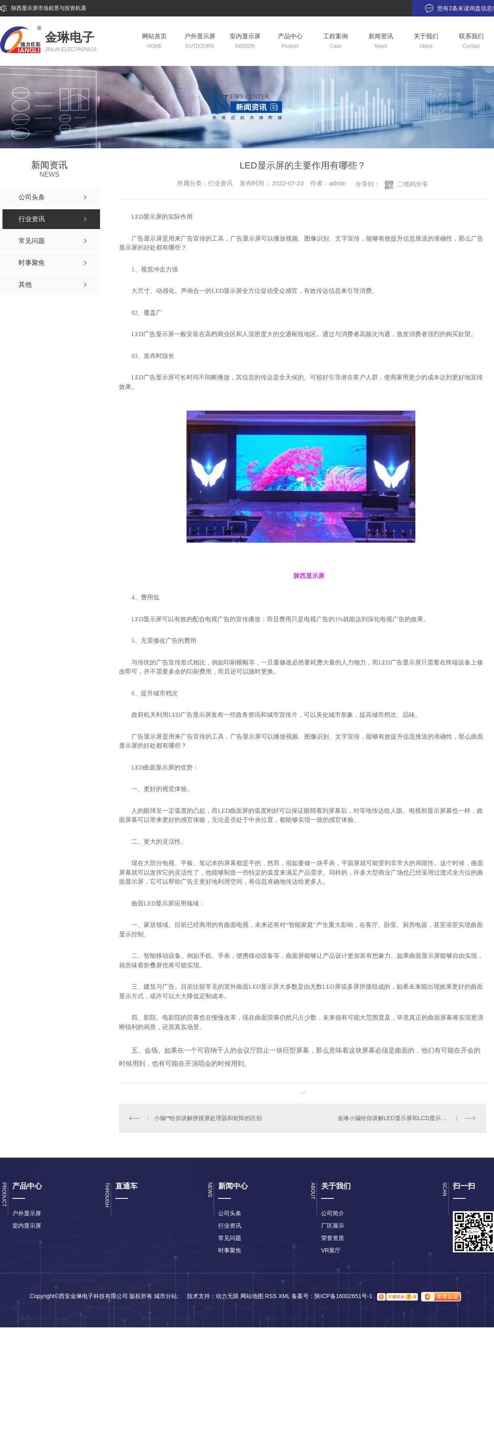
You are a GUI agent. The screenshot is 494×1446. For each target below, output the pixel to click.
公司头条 (229, 1213)
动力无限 (227, 1296)
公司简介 (332, 1213)
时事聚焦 (229, 1250)
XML (284, 1296)
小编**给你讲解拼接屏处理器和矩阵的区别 (208, 1118)
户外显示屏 (26, 1213)
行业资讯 (229, 1225)
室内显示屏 (26, 1225)
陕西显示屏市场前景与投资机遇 (48, 8)
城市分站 (165, 1296)
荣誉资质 (332, 1238)
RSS (271, 1296)
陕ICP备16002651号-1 (343, 1296)
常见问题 (229, 1238)
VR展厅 (330, 1250)
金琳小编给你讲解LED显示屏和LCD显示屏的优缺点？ (406, 1118)
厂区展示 (332, 1225)
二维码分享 (412, 183)
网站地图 (251, 1296)
